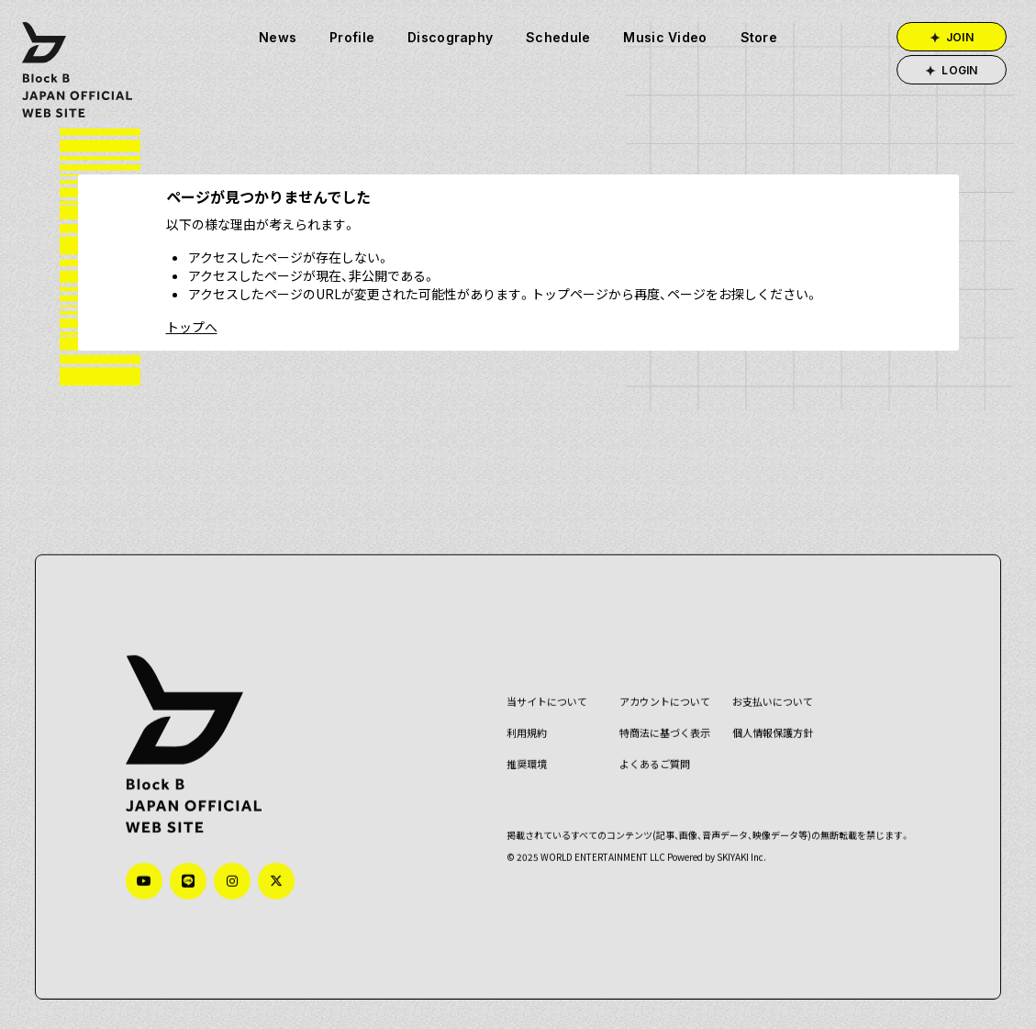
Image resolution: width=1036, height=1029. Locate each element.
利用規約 (521, 736)
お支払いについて (767, 704)
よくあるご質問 (649, 767)
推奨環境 (521, 767)
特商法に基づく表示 (659, 736)
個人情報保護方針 (767, 736)
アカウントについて (659, 704)
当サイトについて (541, 704)
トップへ (191, 327)
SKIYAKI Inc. (736, 860)
